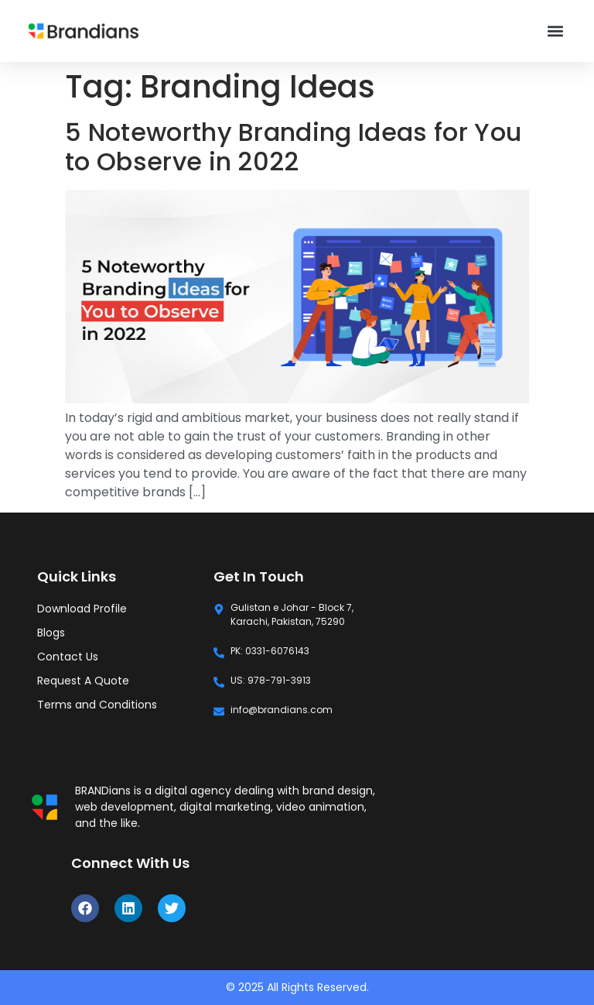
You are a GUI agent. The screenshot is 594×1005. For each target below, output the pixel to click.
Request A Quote (83, 680)
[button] (555, 31)
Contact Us (67, 656)
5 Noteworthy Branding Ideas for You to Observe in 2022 (293, 147)
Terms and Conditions (97, 704)
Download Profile (82, 608)
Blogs (51, 632)
